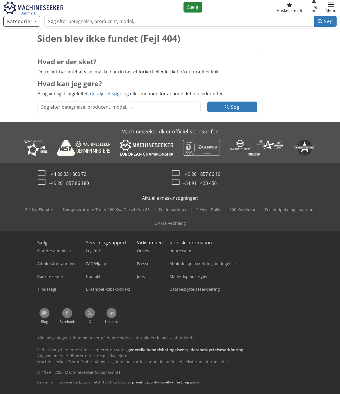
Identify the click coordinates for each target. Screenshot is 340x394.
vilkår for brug (177, 382)
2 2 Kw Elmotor (39, 209)
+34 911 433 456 (200, 183)
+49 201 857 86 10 (201, 174)
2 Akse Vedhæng (170, 223)
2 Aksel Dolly (208, 209)
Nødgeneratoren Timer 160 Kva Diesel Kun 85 (106, 209)
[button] (331, 7)
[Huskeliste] (289, 7)
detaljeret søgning (109, 93)
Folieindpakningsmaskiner (290, 209)
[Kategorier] (21, 21)
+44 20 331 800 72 (67, 174)
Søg (325, 21)
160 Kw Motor (243, 209)
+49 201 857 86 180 (69, 183)
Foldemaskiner (173, 209)
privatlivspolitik (145, 382)
